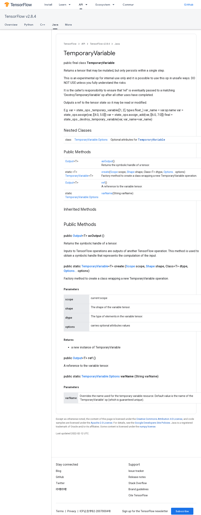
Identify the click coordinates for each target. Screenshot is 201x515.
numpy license (147, 426)
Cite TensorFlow (138, 495)
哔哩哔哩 (61, 489)
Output (69, 161)
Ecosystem (103, 4)
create (105, 171)
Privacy (71, 511)
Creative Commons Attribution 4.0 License (159, 418)
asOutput (107, 161)
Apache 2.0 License (101, 422)
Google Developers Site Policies (152, 422)
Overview (11, 24)
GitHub (188, 4)
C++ (42, 24)
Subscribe (182, 511)
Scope (114, 171)
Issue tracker (136, 470)
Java (117, 43)
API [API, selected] (81, 4)
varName (107, 193)
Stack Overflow (138, 483)
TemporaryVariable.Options (91, 139)
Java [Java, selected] (55, 24)
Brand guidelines (139, 489)
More (68, 24)
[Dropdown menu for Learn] (70, 4)
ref (103, 182)
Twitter (60, 483)
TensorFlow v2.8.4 (20, 16)
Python (28, 24)
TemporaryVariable (151, 139)
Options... (169, 171)
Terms (60, 511)
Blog (58, 470)
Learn (62, 4)
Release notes (137, 477)
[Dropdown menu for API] (87, 4)
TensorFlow (70, 43)
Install (48, 4)
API (83, 43)
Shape (131, 171)
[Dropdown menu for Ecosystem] (114, 4)
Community (130, 4)
